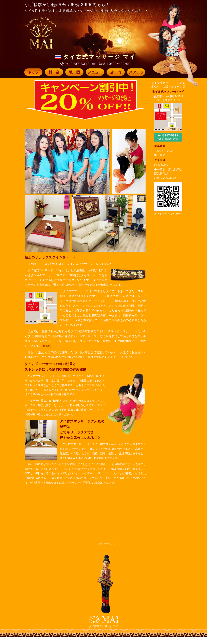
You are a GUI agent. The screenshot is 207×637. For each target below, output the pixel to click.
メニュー (95, 72)
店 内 (115, 72)
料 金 (54, 72)
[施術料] (46, 346)
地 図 (74, 72)
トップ (33, 72)
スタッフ (136, 72)
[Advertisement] (80, 519)
